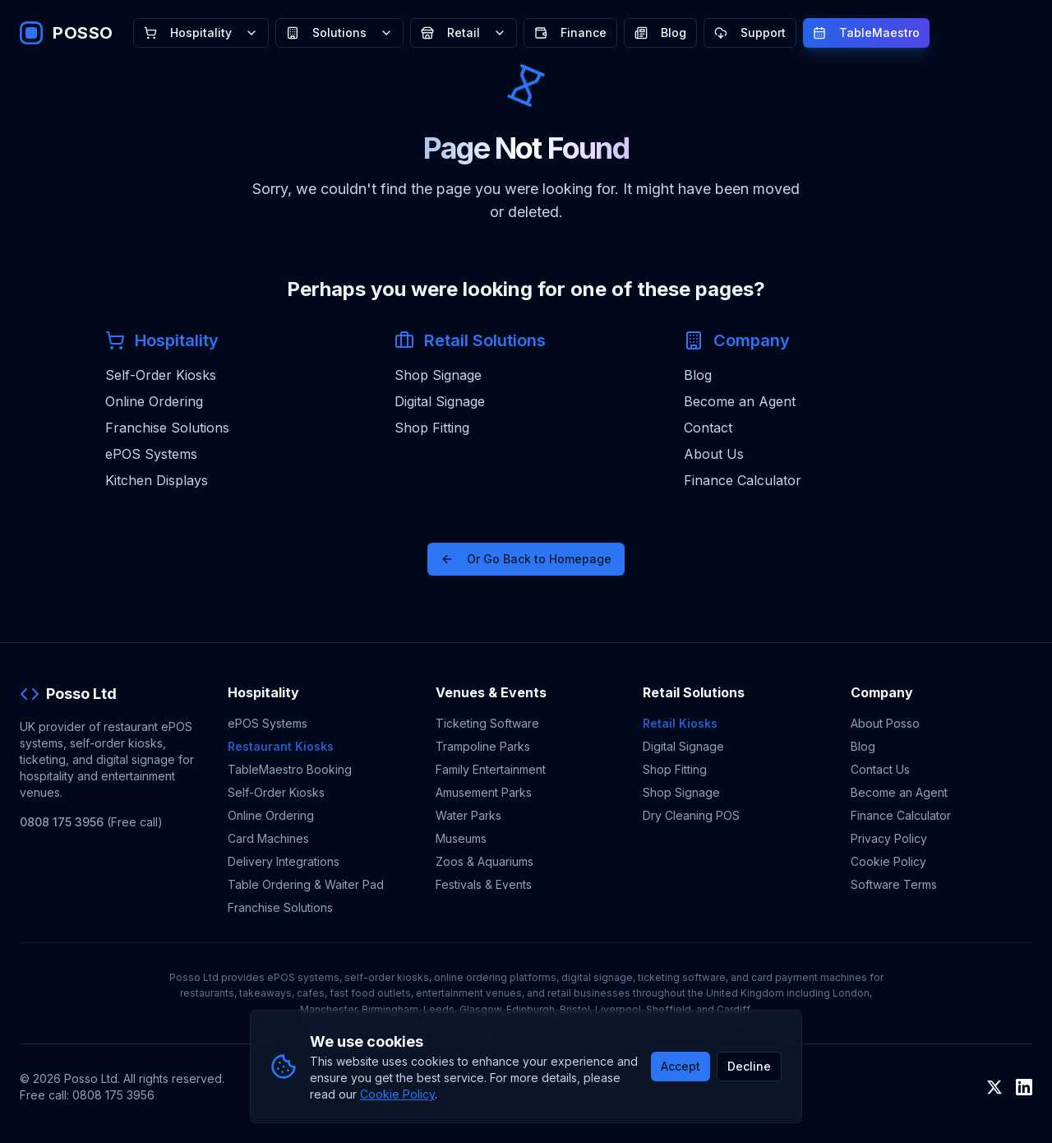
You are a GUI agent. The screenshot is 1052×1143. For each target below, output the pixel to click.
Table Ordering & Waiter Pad (306, 884)
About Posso (885, 723)
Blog (660, 32)
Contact (708, 427)
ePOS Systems (151, 454)
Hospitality (201, 32)
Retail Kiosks (680, 723)
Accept (680, 1066)
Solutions (339, 32)
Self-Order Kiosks (160, 375)
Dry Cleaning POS (691, 815)
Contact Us (880, 769)
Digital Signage (439, 401)
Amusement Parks (484, 792)
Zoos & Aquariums (484, 861)
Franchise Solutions (167, 427)
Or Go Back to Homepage (526, 559)
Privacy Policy (889, 838)
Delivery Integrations (283, 861)
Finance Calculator (742, 480)
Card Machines (268, 838)
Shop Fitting (431, 427)
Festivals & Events (484, 884)
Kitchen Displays (156, 480)
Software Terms (894, 884)
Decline (749, 1066)
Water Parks (468, 815)
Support (750, 32)
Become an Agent (740, 401)
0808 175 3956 (62, 822)
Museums (461, 838)
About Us (714, 454)
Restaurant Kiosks (281, 746)
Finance (570, 32)
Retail (463, 32)
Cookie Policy (888, 861)
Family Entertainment (491, 769)
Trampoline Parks (483, 746)
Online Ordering (154, 401)
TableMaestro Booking (290, 769)
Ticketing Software (487, 723)
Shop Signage (438, 375)
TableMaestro (866, 32)
